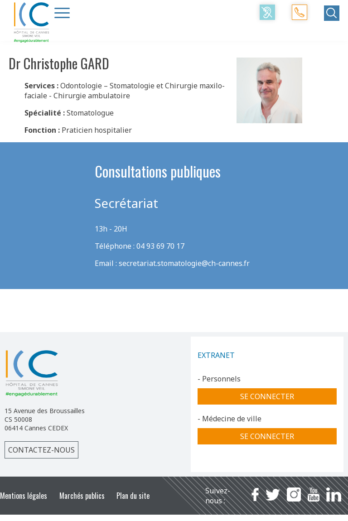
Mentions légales (23, 495)
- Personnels (219, 379)
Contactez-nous (41, 450)
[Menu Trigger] (62, 12)
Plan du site (133, 495)
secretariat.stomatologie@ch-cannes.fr (184, 263)
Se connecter (267, 396)
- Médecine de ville (229, 419)
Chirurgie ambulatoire (91, 96)
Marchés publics (82, 495)
